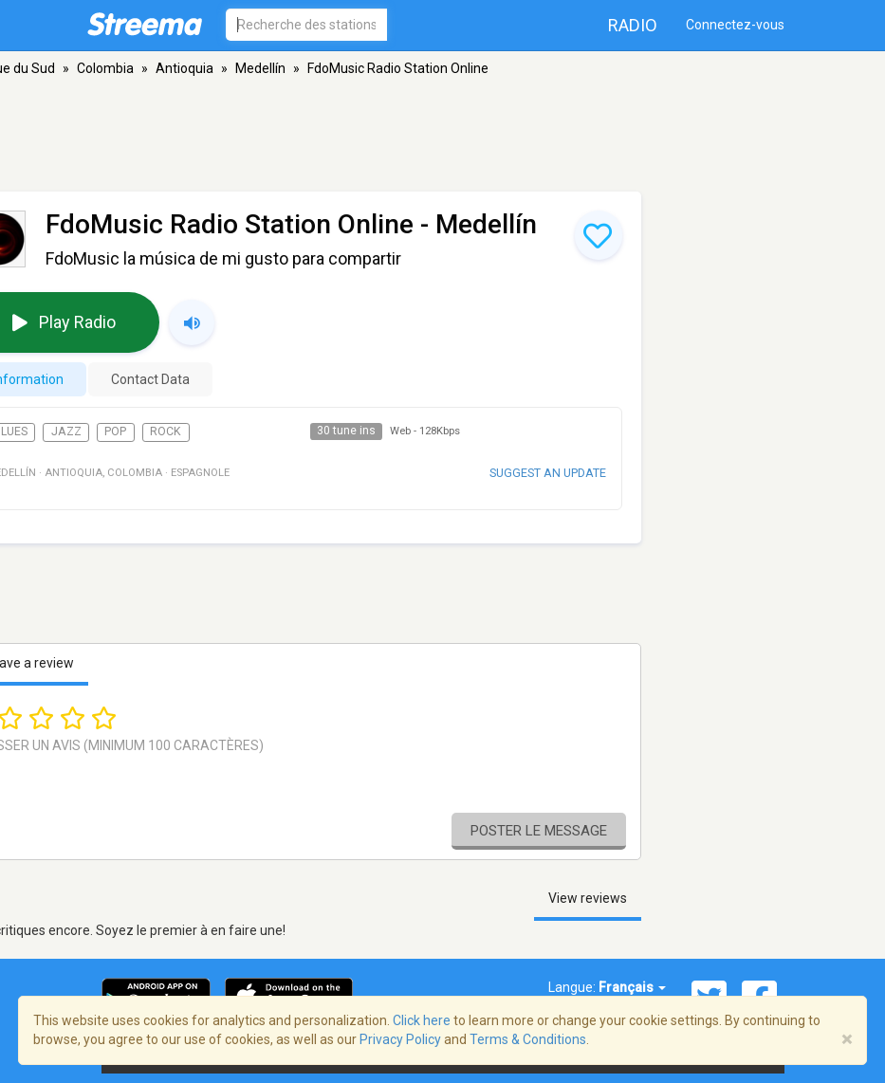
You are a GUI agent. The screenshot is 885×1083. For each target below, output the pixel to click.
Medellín (260, 68)
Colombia (105, 68)
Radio (632, 25)
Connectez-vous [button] (735, 24)
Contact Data (150, 379)
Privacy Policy (400, 1039)
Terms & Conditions (528, 1039)
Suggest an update (547, 473)
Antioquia (184, 68)
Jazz (66, 431)
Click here (422, 1020)
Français (632, 987)
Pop (115, 431)
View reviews (587, 898)
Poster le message (538, 830)
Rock (165, 431)
